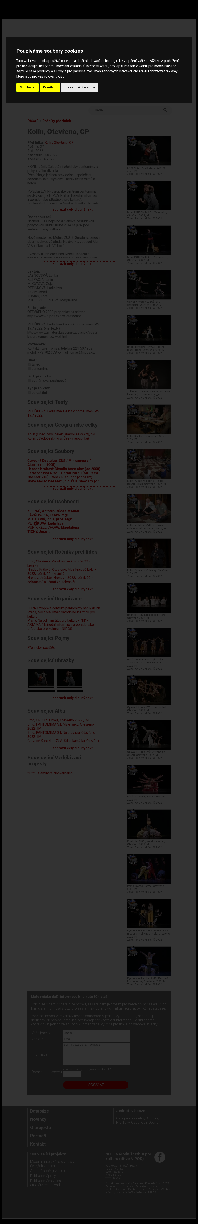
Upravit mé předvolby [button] (79, 87)
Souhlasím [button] (27, 87)
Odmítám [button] (50, 87)
